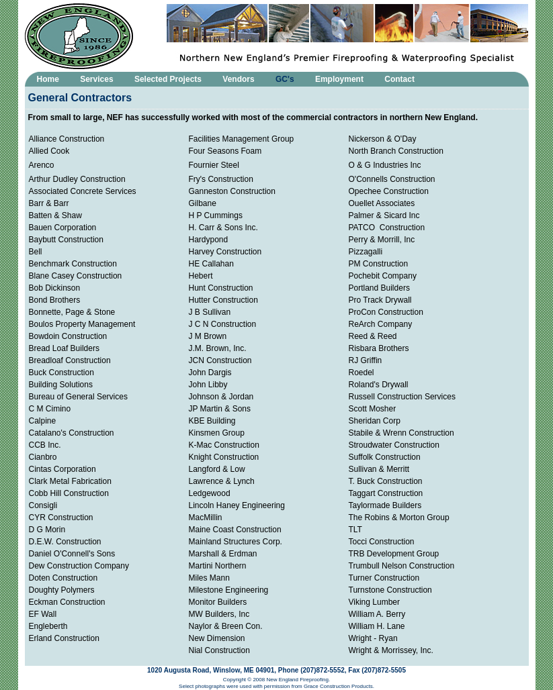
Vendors (238, 79)
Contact (399, 79)
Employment (339, 79)
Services (96, 79)
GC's (284, 79)
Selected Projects (168, 79)
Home (48, 79)
